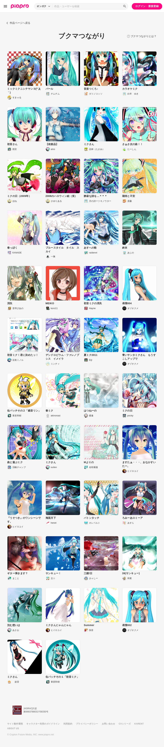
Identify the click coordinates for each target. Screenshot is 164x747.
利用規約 (67, 724)
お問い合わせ (108, 724)
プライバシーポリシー (87, 724)
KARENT (139, 724)
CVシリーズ (125, 724)
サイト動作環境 (15, 724)
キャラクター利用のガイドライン (43, 724)
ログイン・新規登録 (147, 6)
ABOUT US (13, 728)
